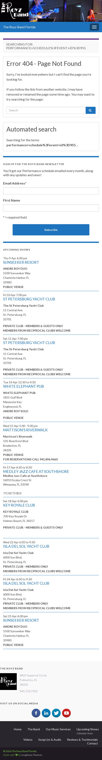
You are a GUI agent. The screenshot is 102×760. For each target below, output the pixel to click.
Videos (27, 739)
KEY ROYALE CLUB (19, 505)
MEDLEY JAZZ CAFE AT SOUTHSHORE (36, 471)
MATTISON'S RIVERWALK (25, 430)
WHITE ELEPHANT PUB (23, 386)
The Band (33, 729)
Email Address (14, 183)
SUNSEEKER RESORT (21, 262)
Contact (92, 743)
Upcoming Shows (88, 729)
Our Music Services (58, 729)
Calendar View (85, 733)
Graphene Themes (31, 754)
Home (18, 729)
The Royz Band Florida (19, 27)
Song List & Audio (49, 739)
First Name (11, 200)
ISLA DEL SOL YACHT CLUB (26, 546)
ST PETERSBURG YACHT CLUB (29, 299)
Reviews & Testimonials (82, 739)
